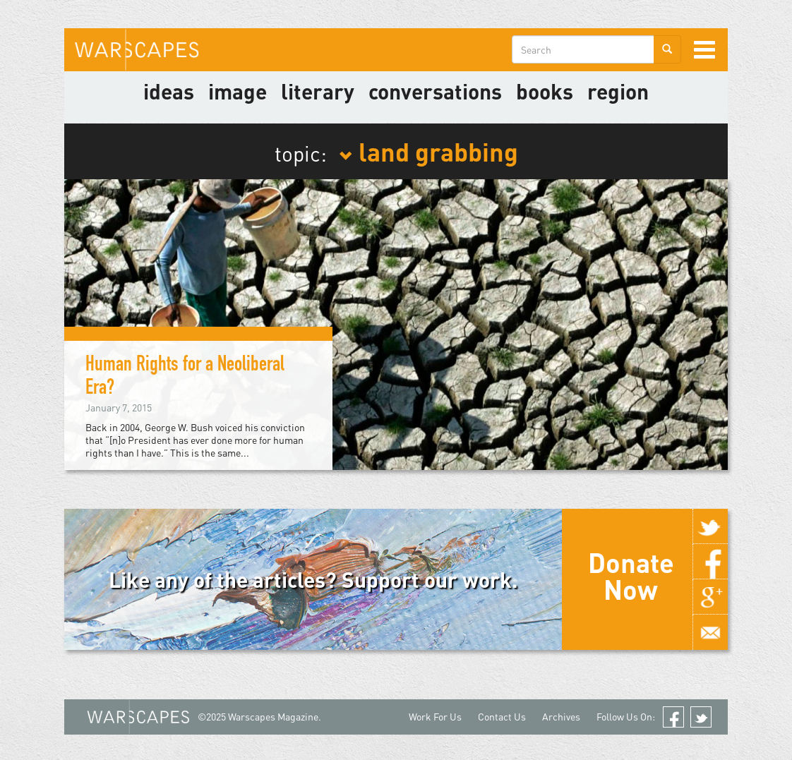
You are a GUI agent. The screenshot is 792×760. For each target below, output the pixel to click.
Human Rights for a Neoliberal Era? (184, 378)
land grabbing (428, 151)
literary (317, 91)
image (237, 91)
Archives (561, 717)
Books (544, 91)
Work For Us (435, 717)
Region (618, 91)
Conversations (435, 91)
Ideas (168, 91)
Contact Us (502, 717)
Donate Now (631, 576)
